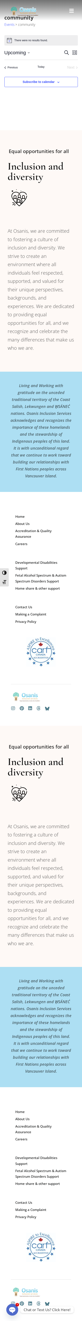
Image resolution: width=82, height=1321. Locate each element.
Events (9, 24)
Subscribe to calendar (38, 82)
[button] (71, 11)
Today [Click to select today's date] (40, 66)
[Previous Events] (11, 67)
